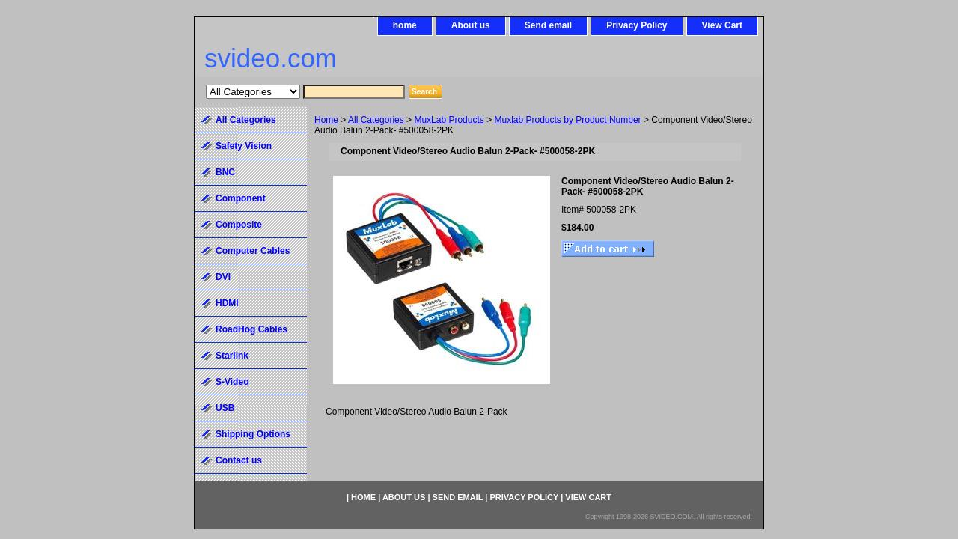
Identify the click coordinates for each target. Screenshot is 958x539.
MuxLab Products (448, 120)
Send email (548, 25)
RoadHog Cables (251, 329)
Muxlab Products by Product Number (568, 120)
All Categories (376, 120)
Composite (239, 224)
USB (225, 408)
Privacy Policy (636, 25)
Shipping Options (253, 434)
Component (241, 198)
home (405, 25)
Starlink (232, 355)
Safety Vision (244, 146)
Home (326, 120)
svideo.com (270, 58)
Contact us (239, 460)
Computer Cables (253, 251)
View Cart (722, 25)
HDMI (227, 303)
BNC (225, 172)
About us (470, 25)
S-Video (232, 382)
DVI (223, 277)
